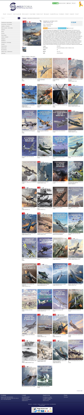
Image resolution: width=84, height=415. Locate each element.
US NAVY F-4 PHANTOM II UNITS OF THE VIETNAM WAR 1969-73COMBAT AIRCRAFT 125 (59, 361)
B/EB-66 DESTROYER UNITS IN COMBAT (28, 386)
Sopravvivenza (4, 46)
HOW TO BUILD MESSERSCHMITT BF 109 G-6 (10, 398)
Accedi (74, 3)
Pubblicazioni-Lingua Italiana (6, 22)
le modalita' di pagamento (47, 398)
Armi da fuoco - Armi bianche (6, 24)
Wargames (3, 38)
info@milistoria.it (25, 400)
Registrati (69, 3)
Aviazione (24, 18)
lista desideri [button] (52, 28)
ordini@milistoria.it (25, 398)
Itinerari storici (3, 47)
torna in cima (79, 390)
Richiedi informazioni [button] (62, 28)
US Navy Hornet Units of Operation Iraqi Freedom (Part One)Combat (59, 79)
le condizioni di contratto (47, 397)
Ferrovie (2, 33)
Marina (2, 31)
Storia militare (3, 35)
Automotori (3, 53)
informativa (66, 397)
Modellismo (3, 40)
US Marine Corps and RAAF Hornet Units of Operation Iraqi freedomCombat (44, 79)
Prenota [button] (45, 28)
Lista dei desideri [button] (62, 3)
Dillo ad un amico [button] (70, 28)
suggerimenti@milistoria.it (26, 399)
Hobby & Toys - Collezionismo (6, 51)
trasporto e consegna (47, 399)
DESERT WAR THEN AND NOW (7, 397)
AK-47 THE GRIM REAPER (6, 399)
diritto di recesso (46, 400)
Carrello (55, 3)
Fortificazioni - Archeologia (6, 42)
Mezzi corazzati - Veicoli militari (7, 27)
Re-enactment (4, 49)
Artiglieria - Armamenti (5, 26)
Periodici (3, 44)
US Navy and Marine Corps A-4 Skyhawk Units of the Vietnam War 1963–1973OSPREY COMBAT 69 (75, 182)
